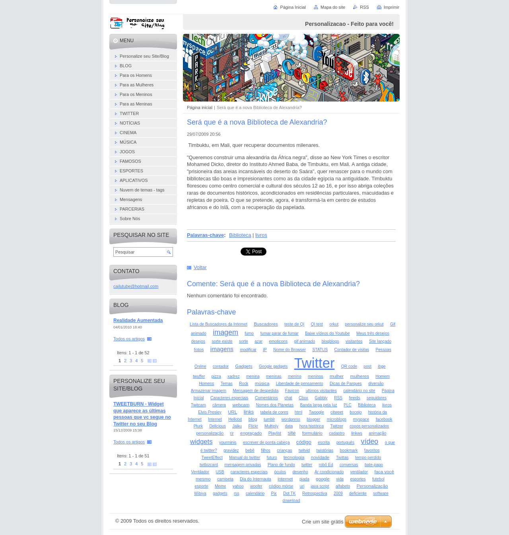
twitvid (304, 450)
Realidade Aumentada (138, 320)
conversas (349, 465)
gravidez (231, 450)
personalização (209, 433)
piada (304, 479)
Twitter (314, 363)
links (249, 412)
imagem (225, 332)
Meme (220, 486)
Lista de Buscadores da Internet (218, 324)
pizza (216, 376)
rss (236, 493)
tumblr (269, 419)
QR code (349, 366)
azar (258, 341)
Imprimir (391, 7)
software (381, 493)
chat (288, 398)
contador (221, 366)
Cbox (303, 398)
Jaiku (237, 426)
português (345, 442)
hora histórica (311, 426)
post (367, 366)
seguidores (377, 398)
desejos (198, 341)
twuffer (199, 376)
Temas (227, 383)
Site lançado (380, 341)
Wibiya (200, 493)
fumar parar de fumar (279, 333)
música (262, 383)
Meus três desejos (372, 333)
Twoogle (316, 412)
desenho (300, 472)
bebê (249, 450)
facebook (384, 419)
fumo (249, 333)
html (298, 412)
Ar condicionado (329, 472)
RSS (338, 398)
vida (340, 479)
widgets (201, 441)
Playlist (274, 433)
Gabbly (321, 398)
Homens (206, 383)
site (292, 433)
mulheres (359, 376)
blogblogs (330, 341)
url (302, 486)
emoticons (278, 341)
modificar (248, 350)
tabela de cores (274, 412)
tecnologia (294, 457)
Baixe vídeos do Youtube (327, 333)
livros (261, 235)
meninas (274, 376)
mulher (337, 376)
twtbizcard (209, 465)
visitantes (354, 341)
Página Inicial (293, 7)
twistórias (325, 450)
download (291, 500)
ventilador (359, 472)
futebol (378, 479)
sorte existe (222, 341)
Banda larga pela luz (318, 405)
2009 (338, 493)
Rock (243, 383)
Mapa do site (333, 7)
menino (294, 376)
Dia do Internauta (255, 479)
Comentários (266, 398)
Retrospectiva (314, 493)
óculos (280, 472)
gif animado (304, 341)
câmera (219, 405)
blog (253, 419)
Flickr (253, 426)
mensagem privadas (242, 465)
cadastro (336, 433)
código (303, 442)
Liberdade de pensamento (299, 383)
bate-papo (374, 465)
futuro (271, 457)
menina (253, 376)
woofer (256, 486)
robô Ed (326, 465)
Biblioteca (240, 235)
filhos (265, 450)
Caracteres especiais (229, 398)
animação (377, 433)
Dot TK (289, 493)
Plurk (198, 426)
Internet (215, 419)
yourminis (228, 442)
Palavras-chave (205, 235)
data (289, 426)
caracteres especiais (249, 472)
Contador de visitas (351, 350)
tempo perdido (368, 457)
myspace (361, 419)
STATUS (320, 350)
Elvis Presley (209, 412)
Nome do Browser (289, 350)
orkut (333, 324)
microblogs (336, 419)
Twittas (342, 457)
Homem (382, 376)
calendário (255, 493)
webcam (240, 404)
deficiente (358, 493)
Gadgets (244, 366)
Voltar (200, 267)
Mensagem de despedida (255, 391)
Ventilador (200, 472)
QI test (317, 324)
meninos (315, 376)
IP (265, 350)
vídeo (370, 441)
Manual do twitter (244, 457)
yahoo (238, 486)
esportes (357, 479)
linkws (356, 433)
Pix (273, 493)
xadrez (233, 376)
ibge (381, 366)
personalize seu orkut (364, 324)
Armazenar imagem (208, 391)
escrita (324, 442)
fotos (199, 349)
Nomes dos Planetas (274, 405)
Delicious (217, 426)
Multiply (271, 426)
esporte (201, 486)
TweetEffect (211, 457)
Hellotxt (235, 419)
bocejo (355, 412)
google (323, 478)
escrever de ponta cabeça (266, 442)
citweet (336, 412)
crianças (284, 450)
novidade (320, 457)
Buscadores (266, 324)
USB (220, 472)
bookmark (349, 450)
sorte (243, 341)
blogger (313, 419)
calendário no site (359, 391)
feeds (354, 397)
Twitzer (336, 426)
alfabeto (343, 486)
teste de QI (294, 324)
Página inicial (199, 107)
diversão (376, 383)
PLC (348, 405)
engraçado (251, 433)
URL (232, 412)
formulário (312, 433)
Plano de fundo (281, 465)
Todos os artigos (129, 338)
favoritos (372, 450)
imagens (221, 349)
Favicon (292, 391)
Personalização (372, 486)
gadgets (220, 493)
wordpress (291, 419)
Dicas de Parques (346, 383)
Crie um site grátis (323, 522)
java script (320, 486)
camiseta (225, 479)
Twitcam (198, 405)
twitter (306, 465)
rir (232, 433)
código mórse (281, 486)
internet (285, 478)
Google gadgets (273, 366)
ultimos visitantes (321, 391)
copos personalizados (369, 426)
